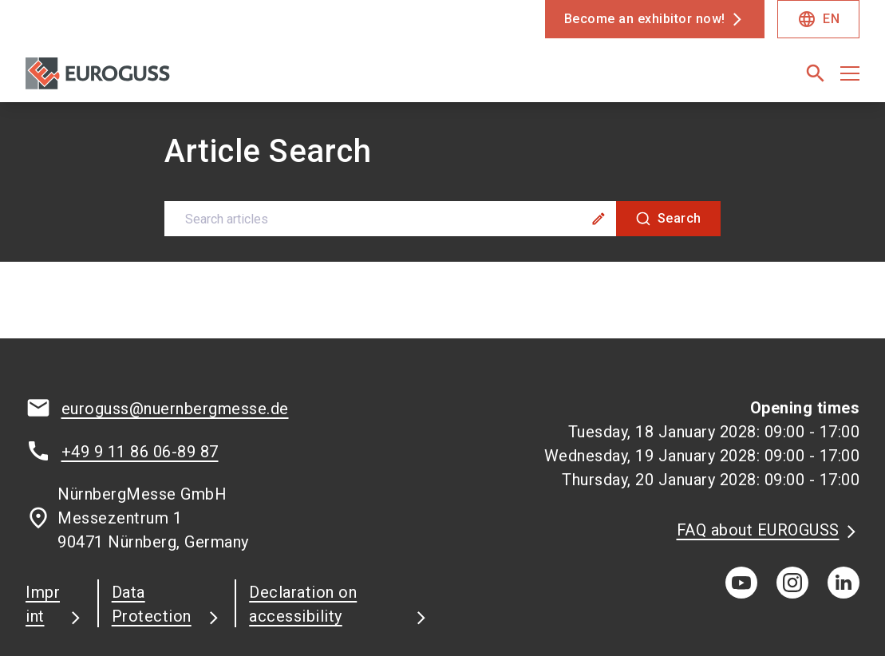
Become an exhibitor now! (644, 18)
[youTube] (741, 480)
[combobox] (442, 116)
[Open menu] (849, 73)
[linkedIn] (843, 480)
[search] (816, 73)
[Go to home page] (120, 79)
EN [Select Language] (818, 19)
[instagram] (792, 480)
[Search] (668, 116)
